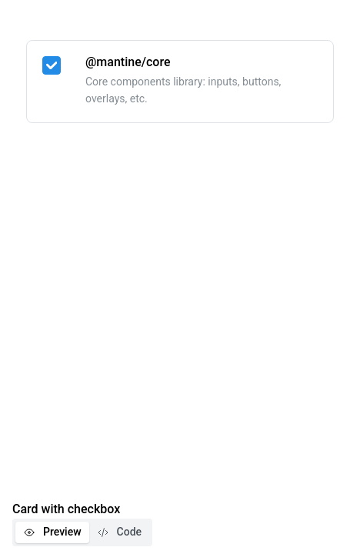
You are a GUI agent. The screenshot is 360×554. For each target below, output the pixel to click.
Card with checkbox (66, 509)
